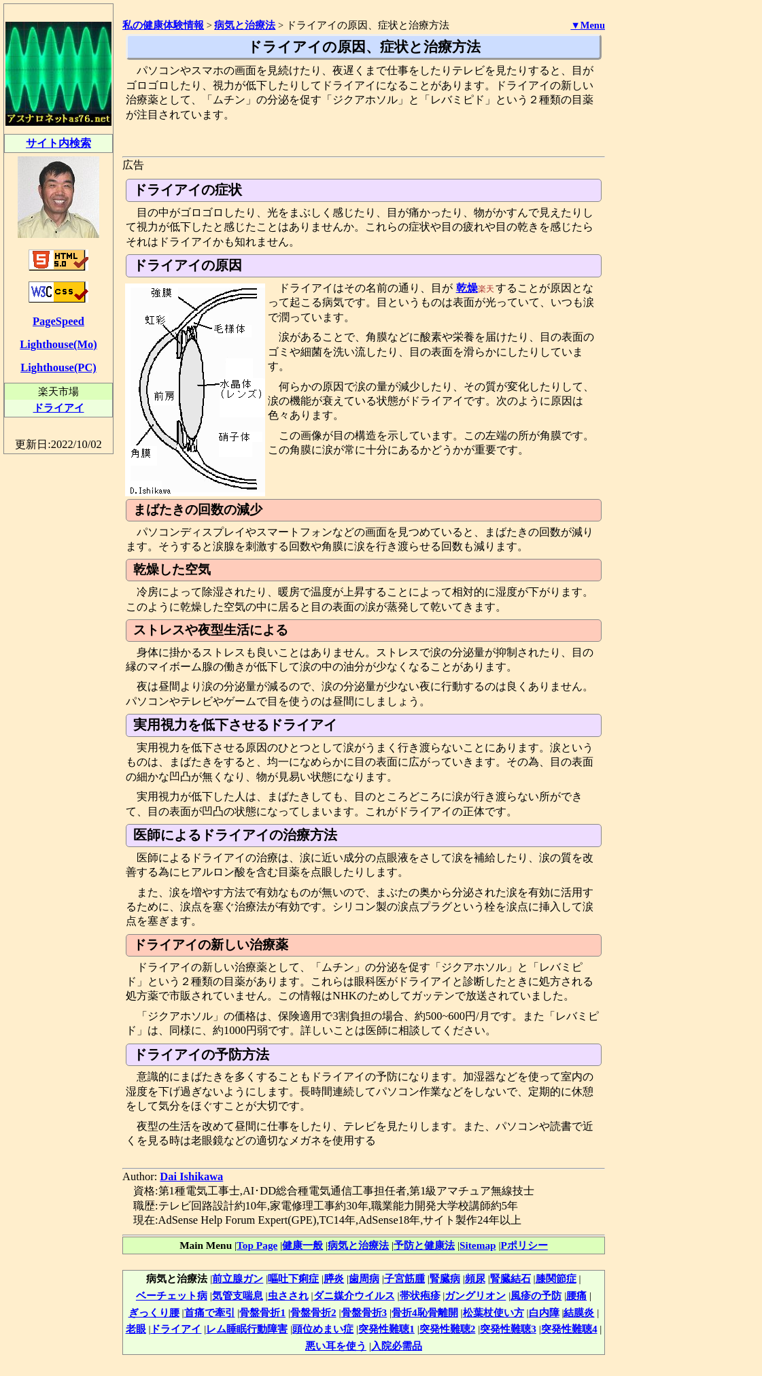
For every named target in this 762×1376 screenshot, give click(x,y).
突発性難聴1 (386, 1329)
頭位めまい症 (322, 1329)
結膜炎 (579, 1312)
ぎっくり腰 (153, 1312)
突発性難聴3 (508, 1329)
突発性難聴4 (569, 1329)
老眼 (136, 1329)
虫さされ (288, 1295)
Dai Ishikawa (191, 1176)
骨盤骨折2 (313, 1312)
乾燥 (467, 287)
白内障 (544, 1312)
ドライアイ (175, 1329)
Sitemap (478, 1245)
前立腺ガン (237, 1278)
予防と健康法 (424, 1245)
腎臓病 (445, 1278)
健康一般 (302, 1245)
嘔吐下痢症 (293, 1278)
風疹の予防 (535, 1295)
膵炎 (334, 1278)
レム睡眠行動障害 (247, 1329)
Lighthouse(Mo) (58, 344)
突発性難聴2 (447, 1329)
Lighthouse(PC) (58, 367)
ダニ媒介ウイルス (354, 1295)
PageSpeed (58, 321)
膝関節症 (556, 1278)
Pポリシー (523, 1245)
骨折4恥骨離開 (425, 1312)
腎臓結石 (510, 1278)
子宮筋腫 (404, 1278)
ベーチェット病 (171, 1295)
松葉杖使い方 (493, 1312)
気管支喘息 (237, 1295)
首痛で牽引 (209, 1312)
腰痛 (576, 1295)
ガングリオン (475, 1295)
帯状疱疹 (420, 1295)
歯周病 (364, 1278)
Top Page (257, 1245)
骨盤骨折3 (364, 1312)
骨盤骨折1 (262, 1312)
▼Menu (587, 25)
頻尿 (475, 1278)
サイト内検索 (58, 143)
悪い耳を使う (335, 1346)
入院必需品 (396, 1346)
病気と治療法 (358, 1245)
